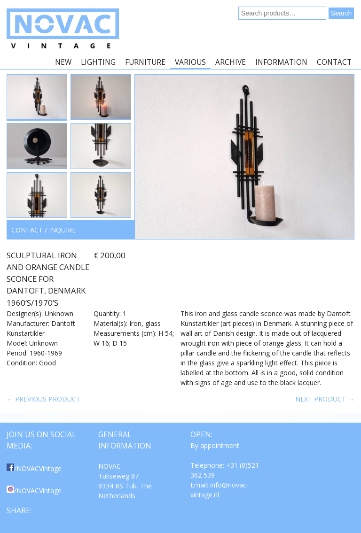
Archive (230, 62)
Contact (334, 62)
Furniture (145, 62)
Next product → (324, 398)
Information (281, 62)
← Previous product (43, 398)
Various (190, 62)
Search (341, 13)
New (63, 62)
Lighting (98, 62)
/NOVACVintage (34, 468)
